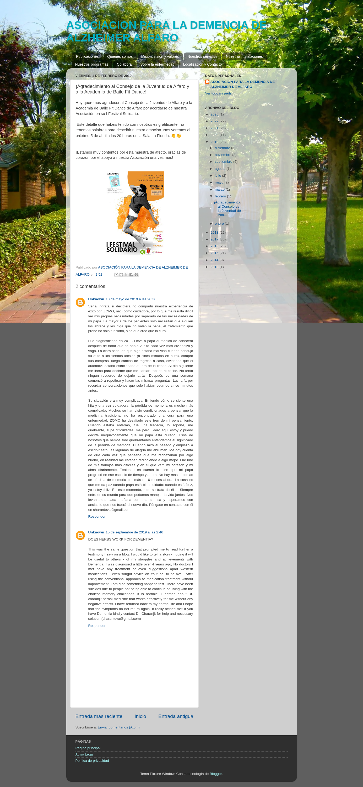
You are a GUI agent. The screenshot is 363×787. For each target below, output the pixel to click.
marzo (220, 189)
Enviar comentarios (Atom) (119, 727)
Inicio (140, 716)
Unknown (96, 299)
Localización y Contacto (202, 64)
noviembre (223, 155)
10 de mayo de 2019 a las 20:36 (131, 299)
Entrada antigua (175, 716)
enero (220, 223)
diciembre (223, 148)
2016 (214, 246)
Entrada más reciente (99, 716)
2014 (214, 260)
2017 (214, 239)
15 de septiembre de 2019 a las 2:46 (134, 532)
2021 (214, 128)
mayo (220, 182)
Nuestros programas (92, 64)
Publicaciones (87, 56)
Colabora (124, 64)
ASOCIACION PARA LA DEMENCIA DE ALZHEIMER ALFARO (166, 31)
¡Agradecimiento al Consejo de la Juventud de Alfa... (227, 208)
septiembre (224, 162)
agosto (220, 169)
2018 (214, 232)
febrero (221, 196)
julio (218, 175)
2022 (214, 121)
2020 (214, 135)
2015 (214, 253)
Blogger (216, 774)
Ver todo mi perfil (218, 93)
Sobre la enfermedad (157, 64)
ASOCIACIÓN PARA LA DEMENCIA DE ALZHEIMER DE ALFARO (242, 84)
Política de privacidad (92, 761)
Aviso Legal (84, 754)
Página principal (88, 748)
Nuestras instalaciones (244, 56)
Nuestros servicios (202, 56)
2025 (214, 114)
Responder (97, 516)
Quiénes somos (120, 56)
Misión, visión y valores (160, 56)
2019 (214, 142)
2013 (214, 267)
